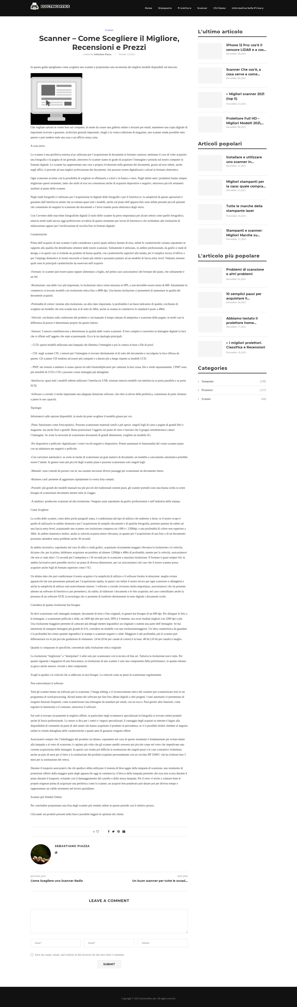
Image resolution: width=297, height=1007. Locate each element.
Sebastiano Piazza (103, 54)
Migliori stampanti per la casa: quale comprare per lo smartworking (246, 184)
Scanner (202, 7)
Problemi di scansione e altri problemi (245, 272)
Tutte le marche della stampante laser (244, 208)
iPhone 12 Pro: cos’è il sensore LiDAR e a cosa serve (246, 47)
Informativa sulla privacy (248, 7)
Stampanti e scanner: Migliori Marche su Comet (244, 233)
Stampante (165, 7)
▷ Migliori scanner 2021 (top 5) (245, 96)
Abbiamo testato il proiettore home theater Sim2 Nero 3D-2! (246, 320)
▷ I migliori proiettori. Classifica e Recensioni (245, 345)
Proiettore (184, 7)
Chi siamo (220, 7)
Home (148, 7)
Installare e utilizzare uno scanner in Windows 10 (244, 159)
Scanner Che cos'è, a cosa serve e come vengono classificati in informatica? (245, 72)
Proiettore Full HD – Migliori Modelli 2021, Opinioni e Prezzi (243, 121)
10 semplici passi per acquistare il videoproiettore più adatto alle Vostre (244, 296)
